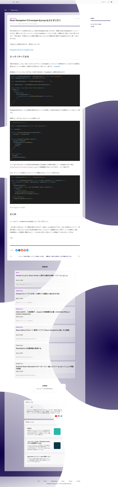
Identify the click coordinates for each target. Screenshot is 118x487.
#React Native (19, 338)
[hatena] (27, 250)
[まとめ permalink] (9, 214)
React (20, 23)
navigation (57, 66)
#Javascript (22, 284)
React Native (25, 23)
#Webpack (29, 302)
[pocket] (24, 250)
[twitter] (16, 250)
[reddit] (22, 250)
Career (62, 481)
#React (17, 284)
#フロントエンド (29, 284)
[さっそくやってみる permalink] (9, 57)
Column (70, 481)
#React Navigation (27, 338)
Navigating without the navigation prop (21, 50)
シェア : (12, 250)
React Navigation (33, 23)
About (17, 2)
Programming (54, 481)
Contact (78, 481)
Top (14, 2)
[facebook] (19, 250)
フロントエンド (13, 23)
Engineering (14, 10)
